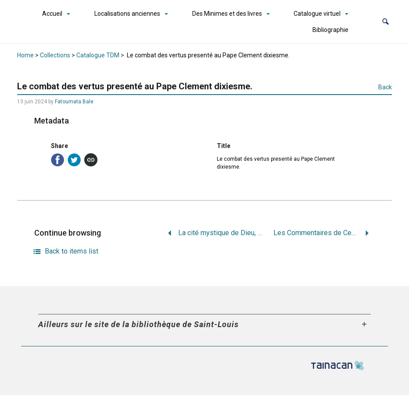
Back (385, 87)
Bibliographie (330, 29)
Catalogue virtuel (317, 13)
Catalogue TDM (97, 55)
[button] (385, 21)
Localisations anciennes (127, 13)
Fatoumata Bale (74, 102)
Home (25, 55)
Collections (55, 55)
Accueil (52, 13)
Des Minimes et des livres (227, 13)
